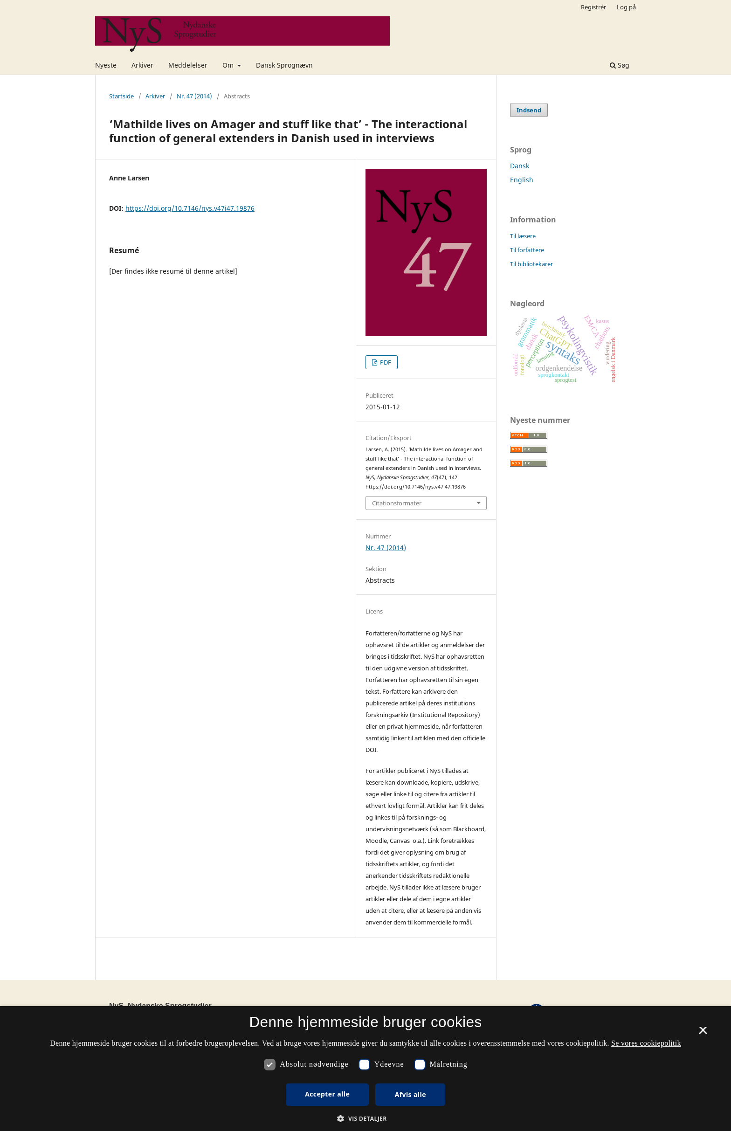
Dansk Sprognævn (284, 65)
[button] (365, 1118)
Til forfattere (527, 250)
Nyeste (106, 65)
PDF (385, 362)
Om (228, 65)
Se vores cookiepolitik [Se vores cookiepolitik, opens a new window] (646, 1043)
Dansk (519, 165)
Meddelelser (187, 65)
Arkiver (142, 65)
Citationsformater (396, 503)
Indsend (529, 110)
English (521, 179)
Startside (121, 96)
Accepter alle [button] (327, 1094)
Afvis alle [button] (410, 1094)
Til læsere (523, 236)
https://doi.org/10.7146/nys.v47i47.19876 (190, 208)
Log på (626, 7)
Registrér (593, 7)
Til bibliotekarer (531, 264)
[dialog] (365, 1068)
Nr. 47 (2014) (194, 96)
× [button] (702, 1033)
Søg (619, 65)
